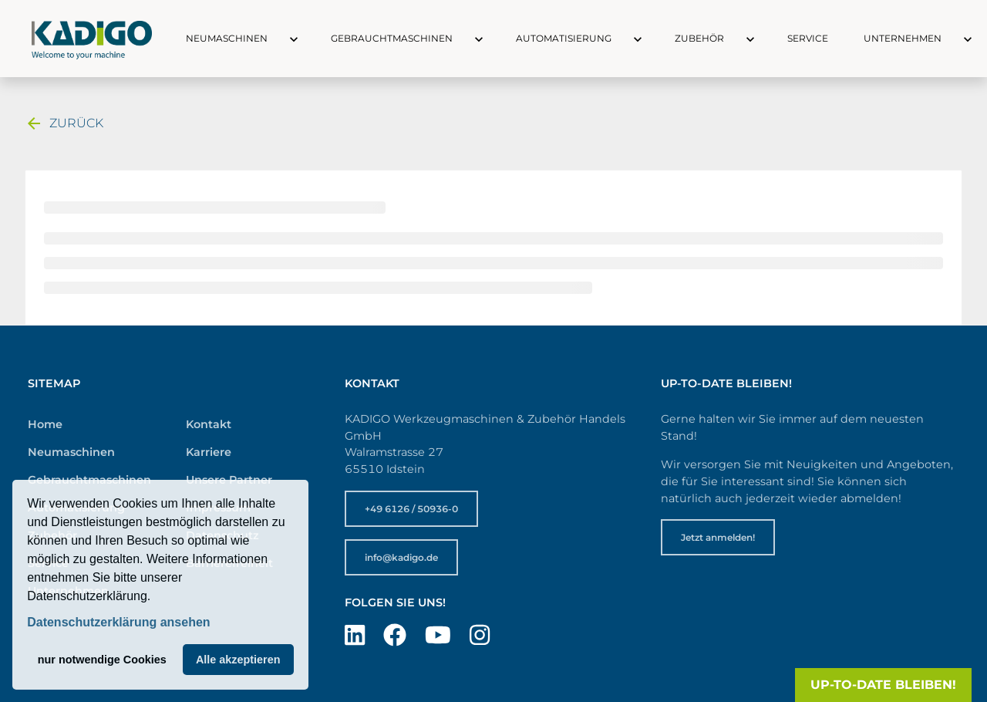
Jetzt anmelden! (718, 537)
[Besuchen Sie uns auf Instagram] (480, 635)
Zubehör (699, 38)
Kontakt (208, 424)
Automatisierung (563, 38)
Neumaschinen (227, 38)
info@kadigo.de (401, 557)
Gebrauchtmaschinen (392, 38)
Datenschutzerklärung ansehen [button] (118, 622)
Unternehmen (903, 38)
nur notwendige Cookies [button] (102, 659)
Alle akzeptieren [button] (238, 659)
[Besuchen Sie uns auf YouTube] (438, 635)
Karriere (208, 452)
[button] (280, 38)
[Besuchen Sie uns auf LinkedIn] (355, 635)
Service (807, 38)
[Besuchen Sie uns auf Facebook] (394, 635)
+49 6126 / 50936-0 (411, 509)
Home (45, 424)
